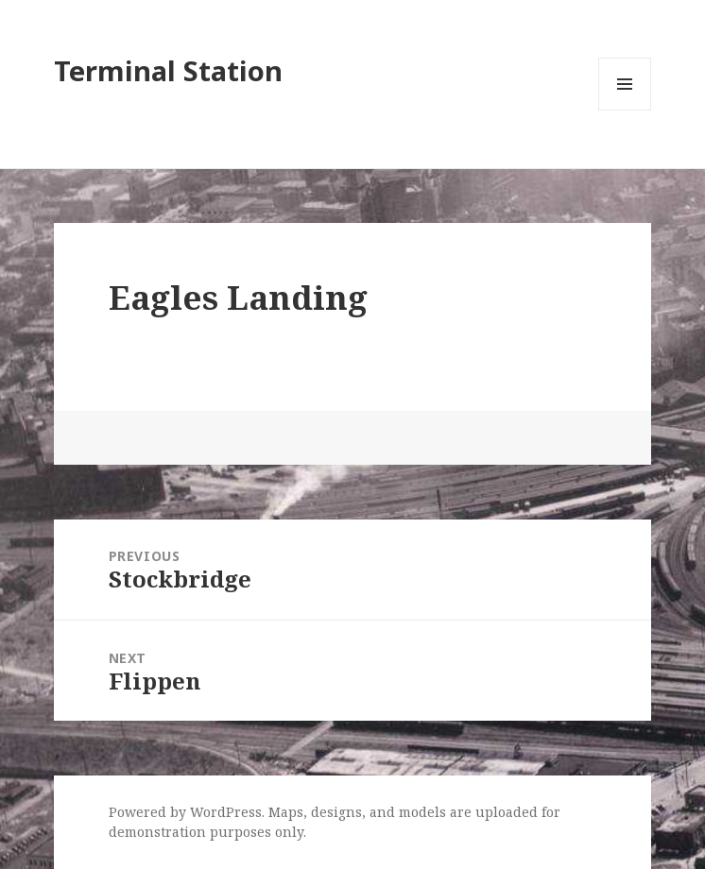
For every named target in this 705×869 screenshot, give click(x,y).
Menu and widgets (625, 110)
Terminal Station (168, 70)
